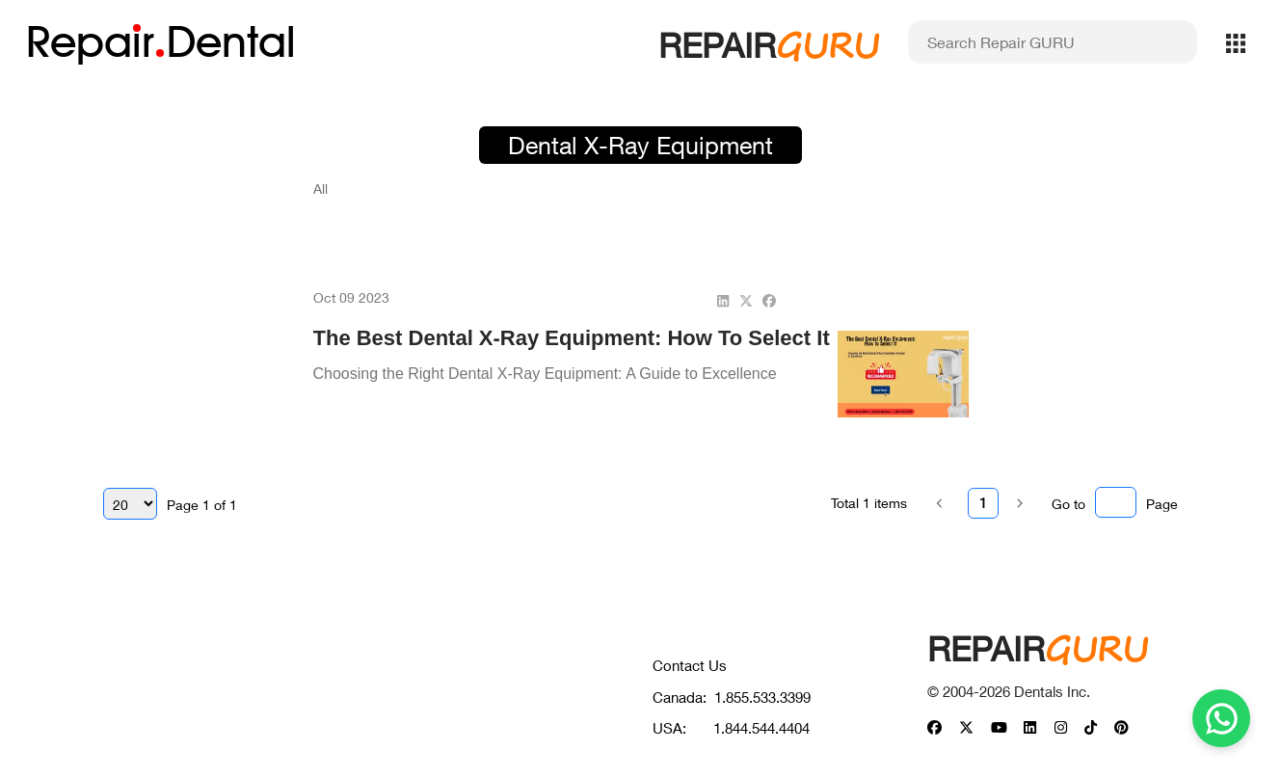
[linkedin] (723, 300)
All (320, 188)
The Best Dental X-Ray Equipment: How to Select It (571, 338)
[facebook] (769, 300)
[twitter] (746, 300)
